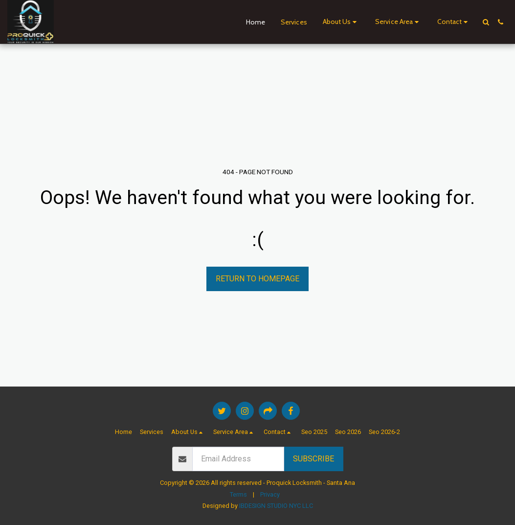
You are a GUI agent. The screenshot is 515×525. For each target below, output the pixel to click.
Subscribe (313, 458)
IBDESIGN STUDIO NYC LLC (276, 505)
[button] (341, 22)
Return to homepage (257, 278)
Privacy (270, 494)
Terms (238, 494)
